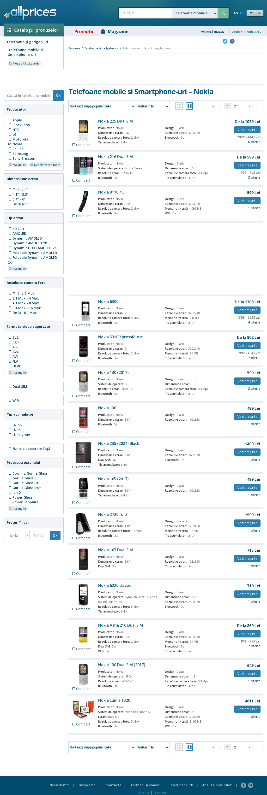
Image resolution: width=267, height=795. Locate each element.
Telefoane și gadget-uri (27, 41)
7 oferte (254, 357)
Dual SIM (17, 386)
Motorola (18, 139)
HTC (13, 129)
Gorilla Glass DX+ (24, 487)
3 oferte (254, 177)
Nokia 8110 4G (111, 192)
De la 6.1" (18, 204)
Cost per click (182, 785)
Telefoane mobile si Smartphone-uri (25, 52)
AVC (13, 351)
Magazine (114, 31)
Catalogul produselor (32, 30)
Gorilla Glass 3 (22, 478)
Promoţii (80, 31)
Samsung (18, 153)
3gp (13, 342)
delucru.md (59, 785)
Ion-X (14, 492)
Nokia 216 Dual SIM (115, 156)
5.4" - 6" (16, 199)
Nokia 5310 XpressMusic (120, 337)
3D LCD (16, 228)
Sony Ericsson (21, 158)
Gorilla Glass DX (23, 483)
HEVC (14, 366)
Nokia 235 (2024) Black (118, 443)
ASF (13, 347)
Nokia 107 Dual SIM (115, 550)
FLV (13, 361)
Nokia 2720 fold (112, 514)
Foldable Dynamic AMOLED (32, 252)
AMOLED (17, 233)
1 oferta (254, 208)
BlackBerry (19, 125)
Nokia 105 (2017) (113, 479)
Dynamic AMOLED (25, 238)
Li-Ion (15, 425)
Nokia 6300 (108, 301)
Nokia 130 (107, 408)
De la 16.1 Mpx (22, 312)
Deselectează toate (45, 164)
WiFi (13, 400)
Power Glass (20, 497)
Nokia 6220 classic (114, 585)
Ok (58, 95)
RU (241, 13)
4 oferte (254, 322)
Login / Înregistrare (246, 31)
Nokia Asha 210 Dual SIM (120, 625)
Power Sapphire (23, 502)
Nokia (15, 144)
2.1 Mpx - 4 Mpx (23, 298)
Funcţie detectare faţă (29, 448)
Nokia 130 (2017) (113, 372)
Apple (15, 120)
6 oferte (254, 142)
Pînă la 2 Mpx (21, 293)
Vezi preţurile (247, 129)
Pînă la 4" (18, 189)
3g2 (13, 337)
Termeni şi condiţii (146, 785)
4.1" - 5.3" (18, 194)
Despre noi (88, 785)
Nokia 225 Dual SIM (115, 121)
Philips (15, 149)
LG (12, 134)
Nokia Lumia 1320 (114, 700)
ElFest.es (144, 793)
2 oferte (254, 388)
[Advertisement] (32, 79)
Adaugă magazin (214, 31)
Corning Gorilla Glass (28, 473)
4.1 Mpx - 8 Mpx (23, 303)
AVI (13, 356)
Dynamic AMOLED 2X (27, 243)
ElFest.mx (160, 793)
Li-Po (14, 430)
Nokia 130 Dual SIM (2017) (121, 664)
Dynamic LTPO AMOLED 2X (32, 248)
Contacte (113, 785)
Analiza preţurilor (217, 785)
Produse (74, 48)
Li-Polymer (19, 434)
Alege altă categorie (24, 63)
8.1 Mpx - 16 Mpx (24, 308)
